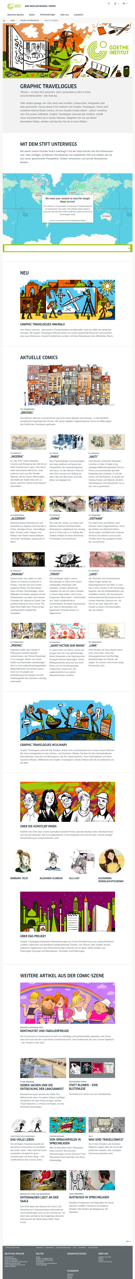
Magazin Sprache (10, 1266)
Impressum (39, 1247)
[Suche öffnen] (109, 4)
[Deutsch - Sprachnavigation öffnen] (125, 3)
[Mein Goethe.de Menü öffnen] (116, 3)
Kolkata (69, 1277)
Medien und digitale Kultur (44, 1258)
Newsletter (82, 1247)
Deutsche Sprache (15, 14)
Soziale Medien (93, 1247)
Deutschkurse (9, 1257)
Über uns (64, 14)
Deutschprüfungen (11, 1258)
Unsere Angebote (41, 1265)
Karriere (101, 1260)
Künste (38, 1257)
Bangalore (70, 1274)
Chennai (70, 1276)
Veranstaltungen (76, 1253)
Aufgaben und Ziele (104, 1257)
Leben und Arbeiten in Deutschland (16, 1261)
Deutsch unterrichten (11, 1260)
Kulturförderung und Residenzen (46, 1263)
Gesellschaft (40, 1261)
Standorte (78, 14)
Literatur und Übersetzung (44, 1260)
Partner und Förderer (105, 1261)
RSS (74, 1247)
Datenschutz (50, 1247)
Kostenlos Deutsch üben (12, 1263)
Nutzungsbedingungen (63, 1247)
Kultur (32, 14)
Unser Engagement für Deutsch (15, 1265)
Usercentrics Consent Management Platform (71, 220)
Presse (100, 1258)
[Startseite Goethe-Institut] (14, 6)
